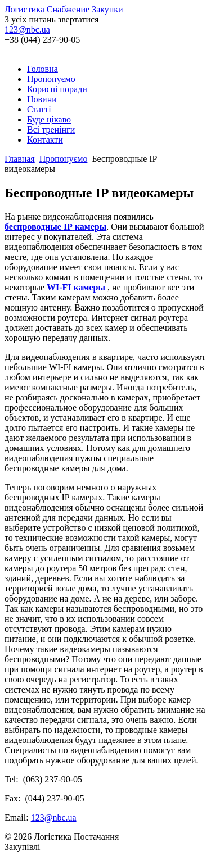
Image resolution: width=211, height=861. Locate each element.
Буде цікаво (49, 119)
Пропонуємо (51, 79)
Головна (42, 69)
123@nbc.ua (27, 29)
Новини (42, 99)
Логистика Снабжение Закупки (64, 9)
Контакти (45, 139)
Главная (20, 158)
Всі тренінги (51, 129)
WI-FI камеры (76, 287)
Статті (39, 109)
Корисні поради (57, 89)
